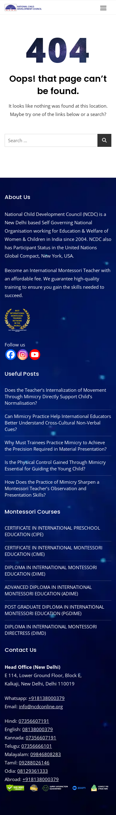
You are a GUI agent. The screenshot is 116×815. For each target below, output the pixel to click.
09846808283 (45, 754)
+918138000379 (46, 698)
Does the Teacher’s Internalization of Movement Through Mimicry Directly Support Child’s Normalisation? (55, 396)
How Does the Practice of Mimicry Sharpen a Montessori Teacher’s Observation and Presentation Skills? (52, 488)
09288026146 (34, 762)
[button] (105, 7)
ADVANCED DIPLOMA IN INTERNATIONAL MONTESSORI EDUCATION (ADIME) (48, 590)
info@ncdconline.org (41, 706)
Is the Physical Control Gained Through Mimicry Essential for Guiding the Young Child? (55, 465)
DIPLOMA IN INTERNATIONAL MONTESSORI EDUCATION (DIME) (51, 570)
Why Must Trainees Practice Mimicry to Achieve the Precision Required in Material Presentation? (55, 445)
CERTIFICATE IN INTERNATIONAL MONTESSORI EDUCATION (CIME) (53, 550)
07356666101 (36, 746)
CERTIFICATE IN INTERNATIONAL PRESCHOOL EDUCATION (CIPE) (52, 531)
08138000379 (37, 729)
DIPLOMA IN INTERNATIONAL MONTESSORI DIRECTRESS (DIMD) (51, 629)
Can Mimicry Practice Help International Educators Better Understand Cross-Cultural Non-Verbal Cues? (58, 422)
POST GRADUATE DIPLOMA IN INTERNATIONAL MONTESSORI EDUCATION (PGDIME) (54, 610)
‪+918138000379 (41, 779)
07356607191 (34, 721)
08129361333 (32, 771)
